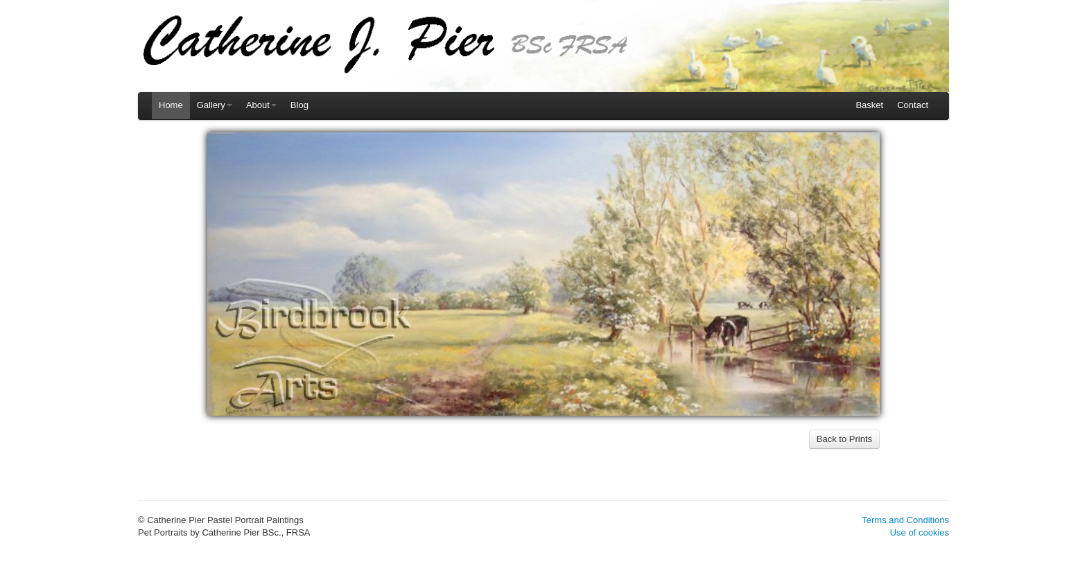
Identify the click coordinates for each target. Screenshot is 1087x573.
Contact (912, 105)
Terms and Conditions (905, 520)
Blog (299, 105)
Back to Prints (844, 439)
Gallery (214, 105)
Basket (869, 105)
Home (171, 105)
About (261, 105)
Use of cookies (919, 532)
